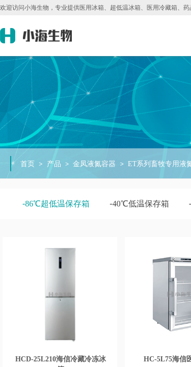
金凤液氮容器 (94, 164)
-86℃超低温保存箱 (56, 203)
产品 (54, 164)
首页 (27, 164)
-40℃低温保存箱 (139, 203)
